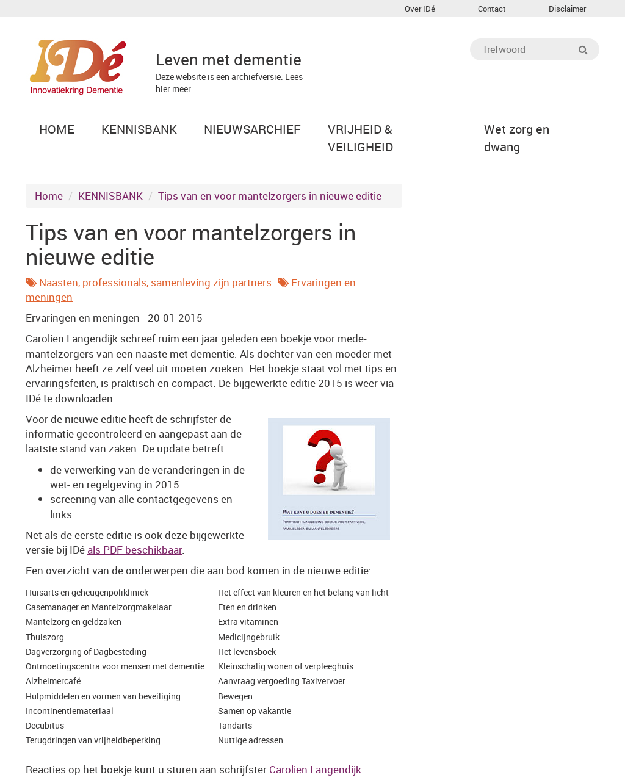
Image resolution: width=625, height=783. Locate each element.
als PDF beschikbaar (134, 550)
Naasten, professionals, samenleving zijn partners (155, 282)
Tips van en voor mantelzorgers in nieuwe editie (269, 196)
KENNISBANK (110, 196)
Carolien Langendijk (315, 769)
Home (49, 196)
